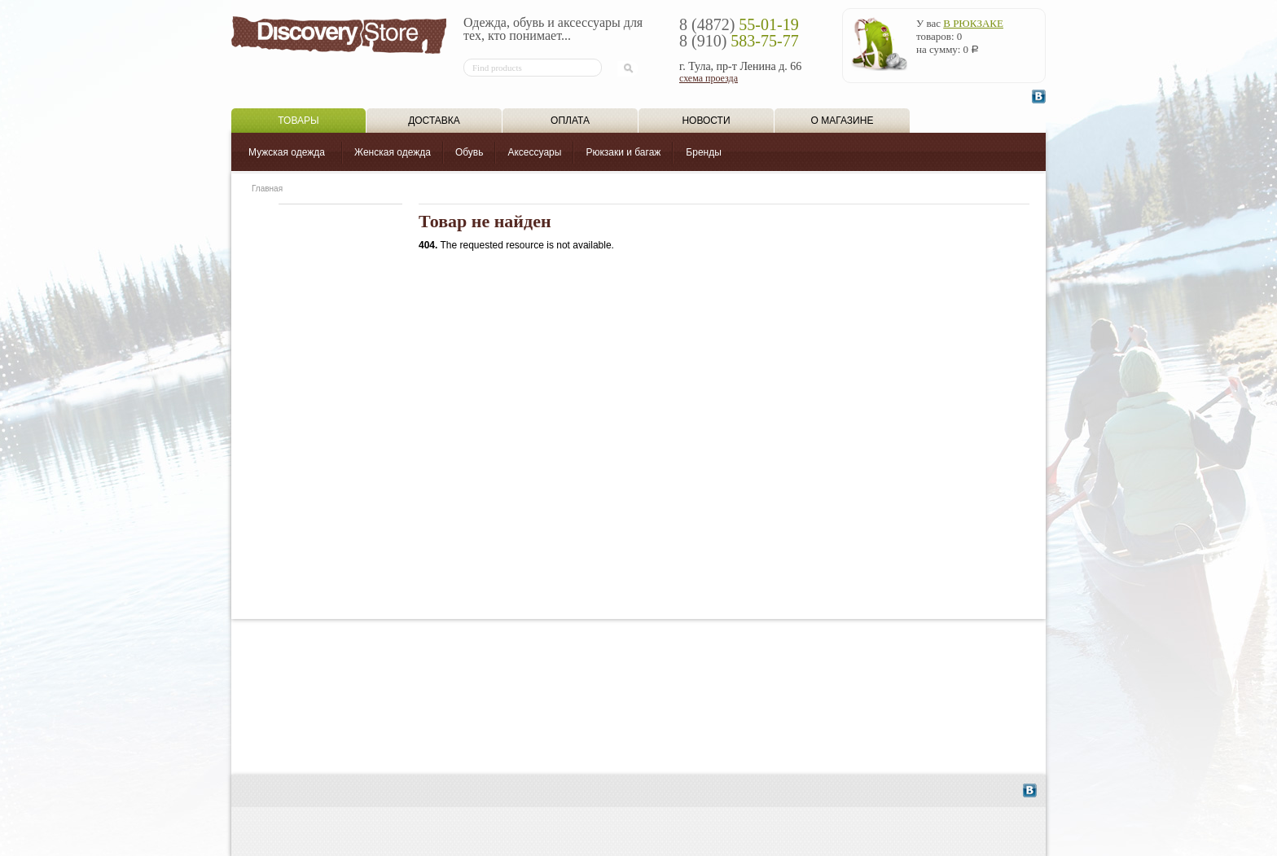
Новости (706, 120)
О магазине (842, 120)
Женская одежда (392, 152)
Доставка (434, 120)
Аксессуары (534, 152)
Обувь (469, 152)
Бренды (703, 152)
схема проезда (708, 78)
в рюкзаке (973, 23)
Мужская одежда (286, 152)
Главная (267, 188)
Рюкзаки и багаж (623, 152)
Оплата (570, 120)
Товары (298, 120)
